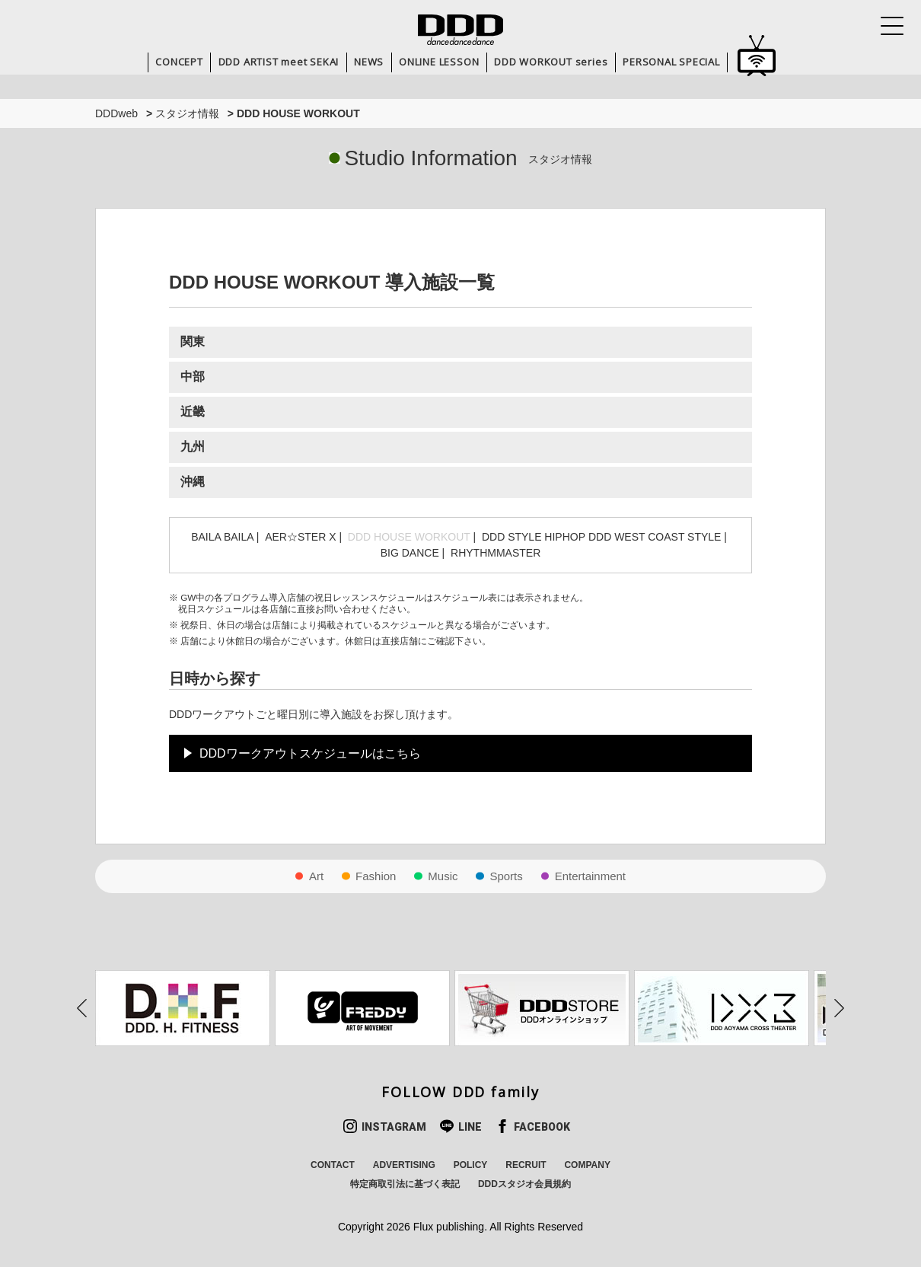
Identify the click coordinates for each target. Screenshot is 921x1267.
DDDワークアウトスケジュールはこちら (310, 753)
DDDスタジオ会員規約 (524, 1184)
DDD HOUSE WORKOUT (409, 537)
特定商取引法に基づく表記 (405, 1184)
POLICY (471, 1165)
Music (442, 876)
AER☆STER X (300, 537)
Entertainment (590, 876)
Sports (505, 876)
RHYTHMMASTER (495, 553)
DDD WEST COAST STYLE (655, 537)
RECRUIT (525, 1165)
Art (316, 876)
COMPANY (587, 1165)
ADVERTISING (404, 1165)
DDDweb (116, 113)
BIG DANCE (410, 553)
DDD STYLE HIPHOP (533, 537)
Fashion (375, 876)
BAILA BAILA (222, 537)
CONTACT (333, 1165)
